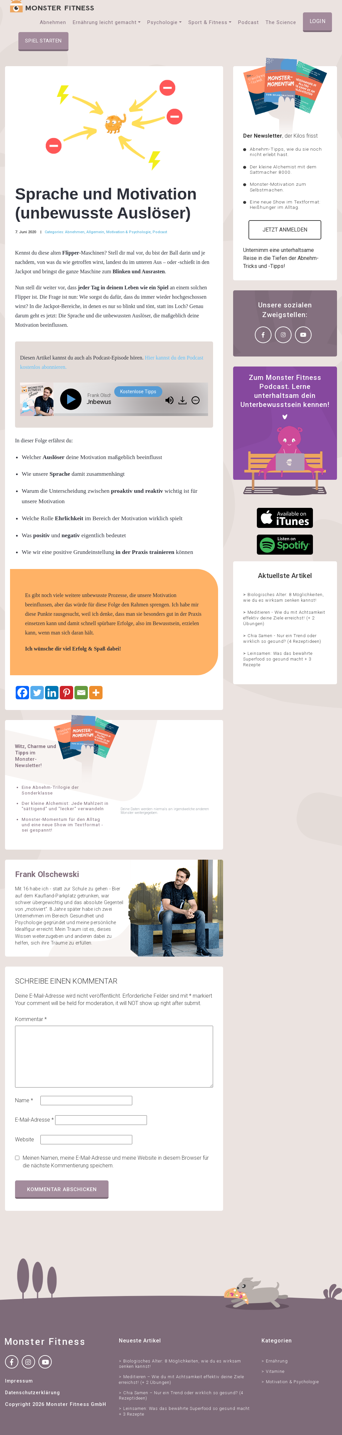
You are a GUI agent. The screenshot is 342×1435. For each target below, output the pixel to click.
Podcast (160, 232)
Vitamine (275, 1371)
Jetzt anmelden (285, 230)
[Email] (81, 692)
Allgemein (95, 232)
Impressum (19, 1381)
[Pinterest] (66, 692)
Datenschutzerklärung (32, 1392)
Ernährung (277, 1361)
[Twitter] (37, 692)
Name (24, 1100)
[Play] (72, 399)
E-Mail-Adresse (34, 1120)
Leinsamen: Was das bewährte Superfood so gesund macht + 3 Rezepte (278, 659)
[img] (195, 400)
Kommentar (31, 1019)
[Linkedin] (51, 692)
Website (24, 1139)
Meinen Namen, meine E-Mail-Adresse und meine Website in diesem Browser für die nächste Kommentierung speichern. (116, 1161)
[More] (96, 692)
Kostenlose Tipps (138, 391)
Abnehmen (74, 232)
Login (318, 21)
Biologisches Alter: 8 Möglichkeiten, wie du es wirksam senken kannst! (283, 597)
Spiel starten (43, 41)
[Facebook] (22, 692)
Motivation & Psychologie (128, 232)
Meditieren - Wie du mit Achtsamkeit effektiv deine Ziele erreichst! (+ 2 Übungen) (284, 618)
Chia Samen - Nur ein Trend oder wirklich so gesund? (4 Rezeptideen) (282, 638)
